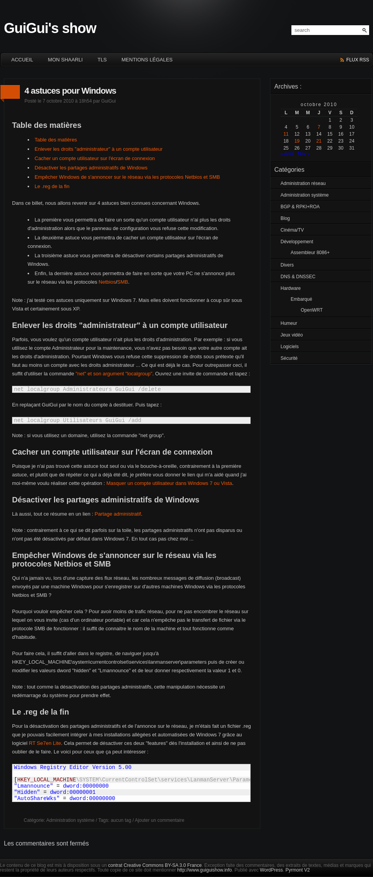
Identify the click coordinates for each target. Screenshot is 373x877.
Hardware (291, 288)
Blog (285, 218)
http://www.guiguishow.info (204, 870)
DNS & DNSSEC (298, 276)
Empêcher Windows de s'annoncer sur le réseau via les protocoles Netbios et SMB (127, 177)
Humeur (289, 323)
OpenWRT (311, 310)
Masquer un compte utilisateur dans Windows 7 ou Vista (169, 483)
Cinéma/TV (292, 230)
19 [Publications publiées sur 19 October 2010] (297, 141)
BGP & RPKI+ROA (300, 206)
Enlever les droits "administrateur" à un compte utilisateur (98, 149)
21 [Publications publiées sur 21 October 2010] (318, 141)
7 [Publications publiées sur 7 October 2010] (318, 127)
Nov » (304, 154)
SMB (122, 282)
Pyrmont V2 (298, 870)
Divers (287, 265)
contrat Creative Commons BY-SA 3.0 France (155, 865)
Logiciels (290, 346)
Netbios (107, 282)
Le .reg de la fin (52, 186)
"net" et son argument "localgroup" (113, 374)
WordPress (271, 870)
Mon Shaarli (65, 60)
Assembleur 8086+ (310, 252)
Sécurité (289, 358)
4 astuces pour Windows (70, 91)
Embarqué (301, 299)
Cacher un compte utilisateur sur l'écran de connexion (95, 158)
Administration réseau (303, 183)
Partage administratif (117, 514)
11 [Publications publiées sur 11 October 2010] (285, 134)
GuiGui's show (50, 28)
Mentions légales (147, 60)
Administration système (70, 820)
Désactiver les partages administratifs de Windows (91, 168)
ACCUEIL (22, 60)
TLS (102, 60)
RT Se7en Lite (45, 743)
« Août (287, 154)
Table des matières (56, 140)
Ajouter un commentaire (159, 820)
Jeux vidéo (292, 335)
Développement (297, 241)
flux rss (357, 60)
